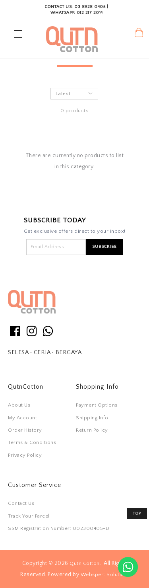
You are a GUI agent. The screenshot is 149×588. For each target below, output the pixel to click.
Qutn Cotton (85, 563)
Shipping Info (92, 418)
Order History (25, 430)
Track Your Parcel (29, 516)
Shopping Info (97, 386)
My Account (22, 418)
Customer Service (34, 485)
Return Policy (92, 430)
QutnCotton (25, 386)
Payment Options (97, 405)
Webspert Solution (104, 574)
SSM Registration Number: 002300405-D (58, 528)
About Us (19, 405)
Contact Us (21, 503)
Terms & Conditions (32, 442)
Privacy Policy (25, 455)
